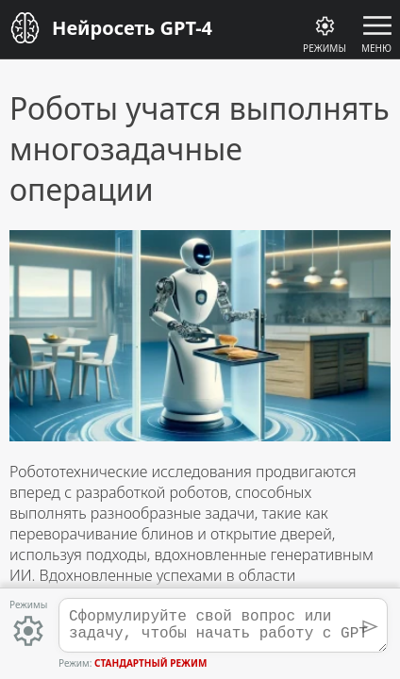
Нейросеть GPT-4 (132, 28)
